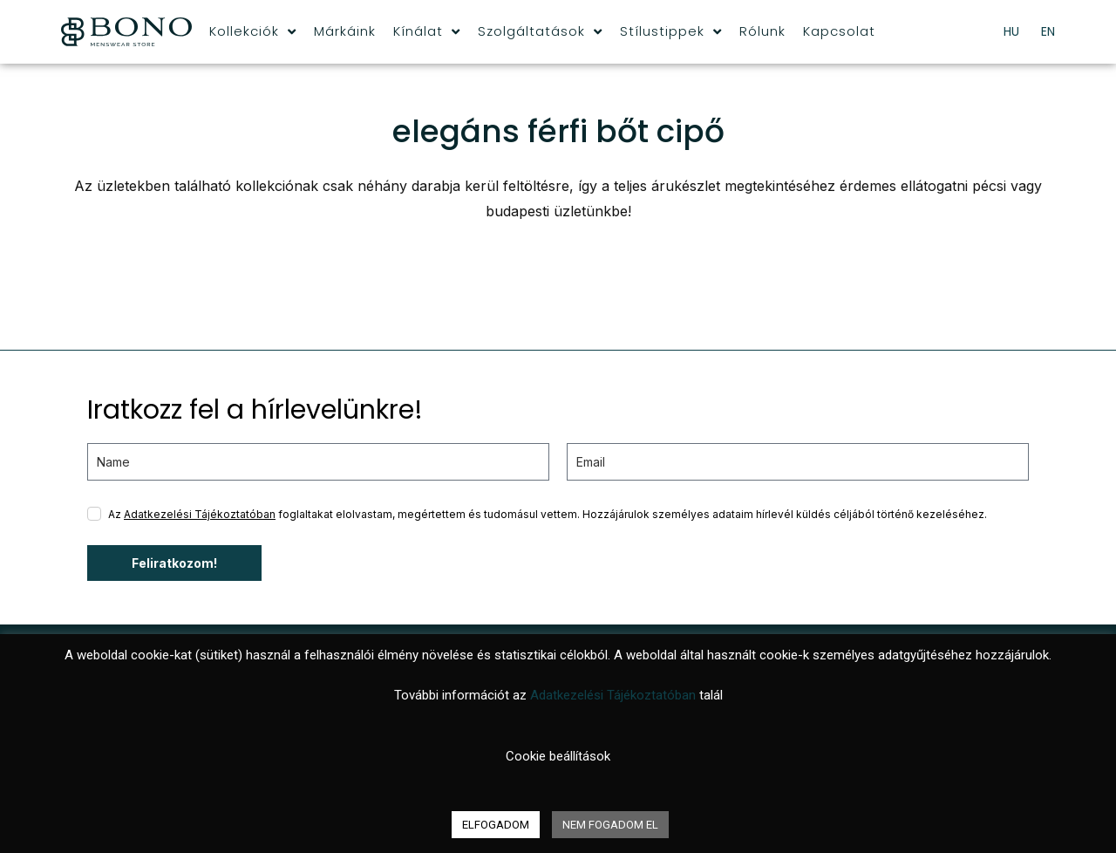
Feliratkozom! (174, 563)
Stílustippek (671, 31)
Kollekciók (252, 31)
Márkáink (345, 31)
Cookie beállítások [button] (558, 756)
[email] (798, 462)
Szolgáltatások (540, 31)
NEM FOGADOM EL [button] (610, 824)
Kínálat (426, 31)
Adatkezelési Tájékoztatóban (200, 514)
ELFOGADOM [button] (495, 824)
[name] (318, 462)
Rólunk (762, 31)
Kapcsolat (839, 31)
